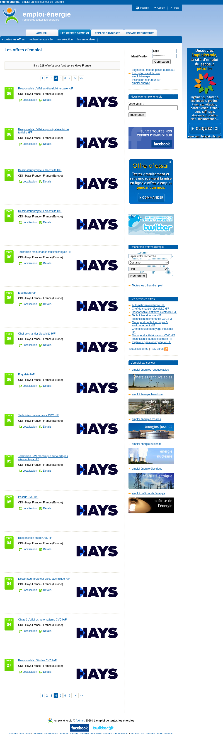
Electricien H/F (27, 292)
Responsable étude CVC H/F (35, 537)
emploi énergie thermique (147, 394)
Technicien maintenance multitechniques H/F (45, 252)
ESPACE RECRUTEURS (140, 33)
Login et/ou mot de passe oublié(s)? (153, 69)
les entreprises (86, 39)
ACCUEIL (41, 33)
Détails (47, 99)
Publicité (144, 8)
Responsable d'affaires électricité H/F (154, 312)
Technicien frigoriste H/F (146, 315)
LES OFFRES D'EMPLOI (75, 33)
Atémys (80, 720)
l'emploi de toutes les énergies (40, 19)
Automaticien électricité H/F (148, 305)
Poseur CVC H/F (28, 497)
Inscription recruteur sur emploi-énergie (146, 81)
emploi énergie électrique (147, 468)
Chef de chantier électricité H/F (37, 333)
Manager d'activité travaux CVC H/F (153, 335)
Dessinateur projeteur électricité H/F (39, 170)
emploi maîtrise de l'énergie (148, 493)
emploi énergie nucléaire (147, 444)
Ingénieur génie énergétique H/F (151, 342)
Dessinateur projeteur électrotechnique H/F (44, 578)
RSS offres (157, 348)
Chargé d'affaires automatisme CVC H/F (42, 619)
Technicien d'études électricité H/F (152, 338)
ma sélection (65, 39)
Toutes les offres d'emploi (147, 285)
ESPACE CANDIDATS (107, 33)
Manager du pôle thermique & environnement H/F (150, 324)
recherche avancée (41, 39)
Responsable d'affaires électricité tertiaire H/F (45, 88)
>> (81, 78)
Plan (176, 8)
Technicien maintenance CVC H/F (38, 415)
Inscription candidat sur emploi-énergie (146, 75)
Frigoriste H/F (26, 374)
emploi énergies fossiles (146, 419)
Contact (161, 8)
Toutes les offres (138, 348)
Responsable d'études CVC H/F (37, 660)
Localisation (30, 99)
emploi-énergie (46, 14)
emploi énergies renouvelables (150, 369)
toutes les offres (14, 39)
